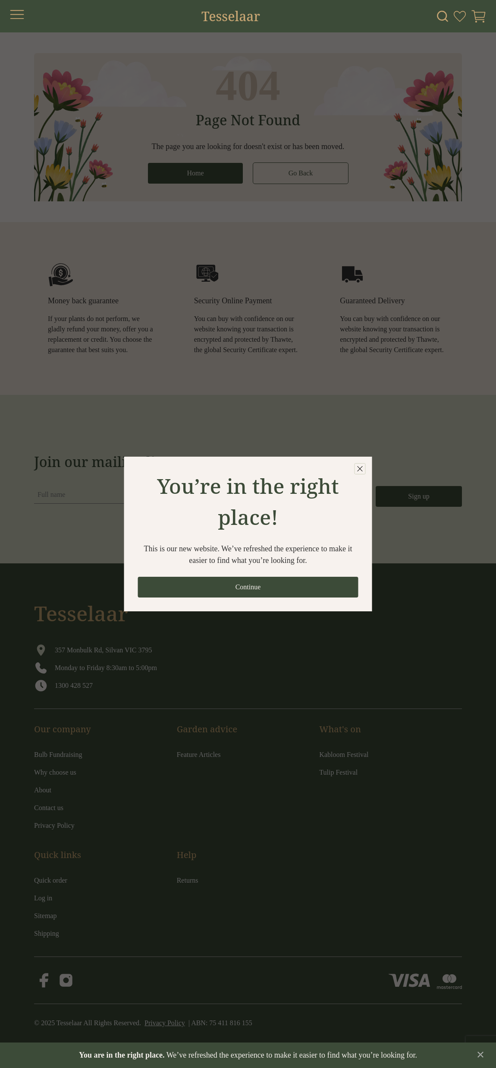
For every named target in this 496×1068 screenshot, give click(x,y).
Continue (248, 587)
